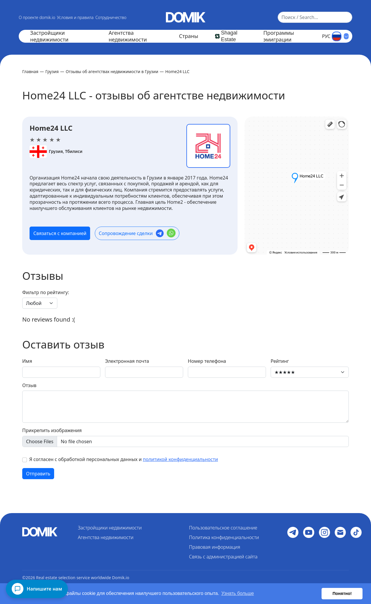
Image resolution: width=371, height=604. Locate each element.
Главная (30, 71)
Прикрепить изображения (52, 430)
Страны (188, 36)
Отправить (38, 473)
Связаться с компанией (59, 233)
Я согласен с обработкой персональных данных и (123, 459)
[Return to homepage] (185, 17)
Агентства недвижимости (128, 36)
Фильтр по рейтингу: (45, 292)
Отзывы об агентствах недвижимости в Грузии (112, 71)
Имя (27, 361)
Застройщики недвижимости (49, 36)
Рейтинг (280, 361)
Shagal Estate (229, 36)
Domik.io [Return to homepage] (120, 577)
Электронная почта (127, 361)
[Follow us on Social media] (292, 532)
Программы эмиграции (278, 36)
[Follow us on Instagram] (324, 532)
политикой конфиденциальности (180, 459)
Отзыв (29, 385)
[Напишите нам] (37, 588)
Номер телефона (207, 361)
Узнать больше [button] (237, 593)
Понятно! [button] (342, 593)
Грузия (52, 71)
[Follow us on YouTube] (308, 532)
